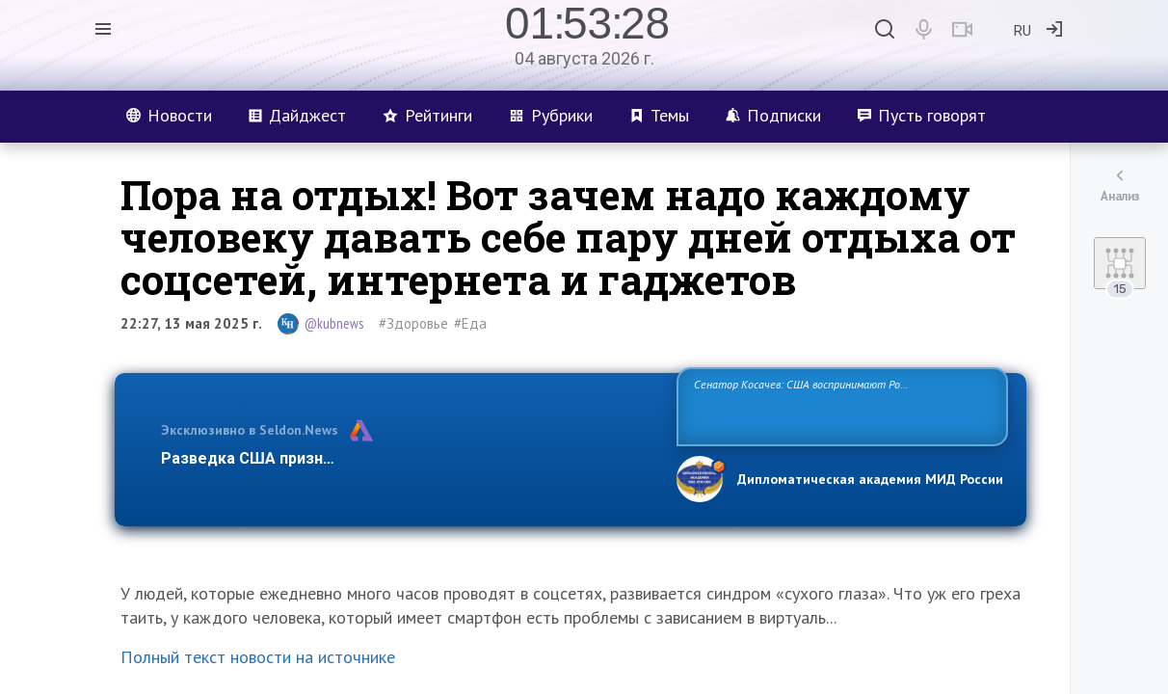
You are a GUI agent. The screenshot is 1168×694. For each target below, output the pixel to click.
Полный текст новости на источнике (257, 657)
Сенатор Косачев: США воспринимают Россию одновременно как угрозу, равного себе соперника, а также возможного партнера (839, 405)
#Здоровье (413, 323)
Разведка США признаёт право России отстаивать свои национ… (408, 458)
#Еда (470, 323)
